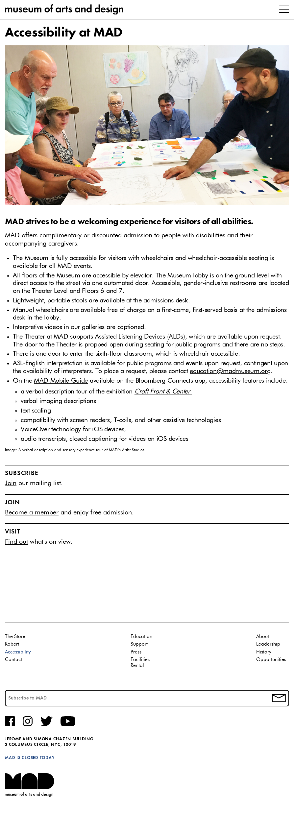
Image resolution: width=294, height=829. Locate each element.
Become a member (32, 512)
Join (10, 483)
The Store (15, 636)
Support (139, 644)
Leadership (268, 644)
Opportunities (271, 659)
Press (136, 652)
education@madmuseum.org (230, 371)
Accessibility (18, 652)
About (262, 636)
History (263, 652)
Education (141, 636)
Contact (13, 659)
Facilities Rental (140, 662)
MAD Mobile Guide (61, 380)
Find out (16, 541)
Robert (12, 644)
